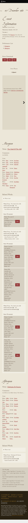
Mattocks (16, 168)
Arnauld (16, 440)
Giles (7, 166)
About (21, 500)
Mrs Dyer (16, 436)
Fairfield (8, 177)
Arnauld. (16, 407)
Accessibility (5, 498)
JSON (5, 59)
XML (10, 59)
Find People (5, 502)
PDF (9, 72)
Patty (7, 164)
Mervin (7, 175)
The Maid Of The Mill (14, 152)
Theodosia (4, 187)
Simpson (13, 34)
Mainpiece (7, 46)
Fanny (7, 189)
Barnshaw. (16, 166)
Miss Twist (16, 432)
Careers (3, 500)
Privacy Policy (12, 500)
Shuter (15, 171)
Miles (15, 413)
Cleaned (9, 75)
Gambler (4, 430)
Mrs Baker (16, 185)
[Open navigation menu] (1, 1)
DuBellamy (16, 175)
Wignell (16, 424)
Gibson (15, 177)
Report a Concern (17, 498)
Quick (15, 428)
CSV (14, 59)
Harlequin (4, 415)
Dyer (15, 179)
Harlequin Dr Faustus (14, 390)
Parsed (17, 75)
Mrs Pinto (16, 164)
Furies (7, 407)
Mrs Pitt (16, 181)
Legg (15, 417)
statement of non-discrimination (17, 518)
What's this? (8, 201)
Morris (15, 401)
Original (18, 72)
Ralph (7, 179)
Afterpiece (7, 48)
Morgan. (16, 403)
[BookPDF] (14, 106)
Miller (7, 401)
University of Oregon (9, 504)
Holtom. (16, 409)
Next (23, 105)
